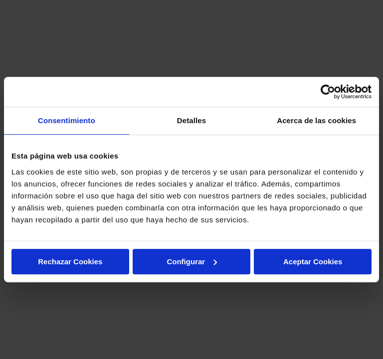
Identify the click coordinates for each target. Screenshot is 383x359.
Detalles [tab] (191, 120)
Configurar (192, 261)
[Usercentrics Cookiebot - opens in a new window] (328, 91)
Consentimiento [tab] (66, 120)
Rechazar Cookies (70, 261)
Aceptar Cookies (312, 261)
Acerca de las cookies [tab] (316, 120)
